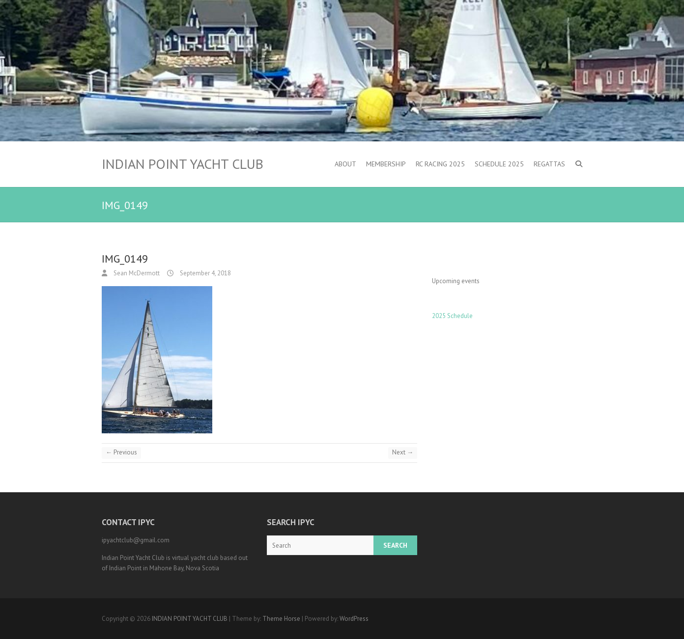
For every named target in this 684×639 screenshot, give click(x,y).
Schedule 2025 (499, 164)
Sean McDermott (136, 273)
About (345, 164)
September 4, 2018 (204, 273)
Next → (402, 452)
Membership (386, 164)
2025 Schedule (452, 316)
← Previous (121, 452)
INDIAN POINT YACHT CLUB (182, 164)
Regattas (549, 164)
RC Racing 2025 (440, 164)
